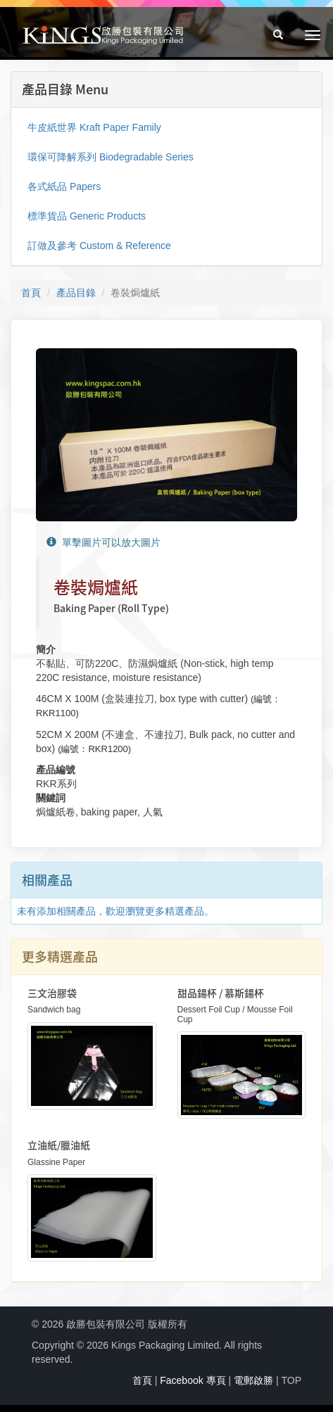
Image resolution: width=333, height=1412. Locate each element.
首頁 (31, 292)
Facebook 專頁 (192, 1380)
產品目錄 (76, 292)
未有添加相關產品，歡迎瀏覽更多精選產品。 (115, 911)
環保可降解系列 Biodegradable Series (110, 157)
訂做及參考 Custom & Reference (99, 245)
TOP (291, 1380)
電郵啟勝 (253, 1380)
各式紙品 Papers (64, 186)
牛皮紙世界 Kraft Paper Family (94, 127)
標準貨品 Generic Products (86, 216)
